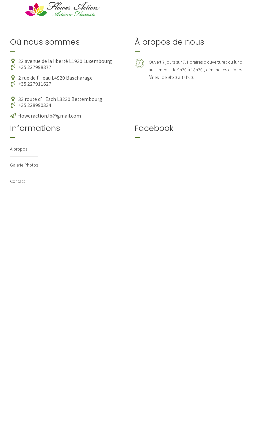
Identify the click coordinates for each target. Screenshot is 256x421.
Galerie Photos (24, 165)
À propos (18, 149)
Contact (17, 181)
